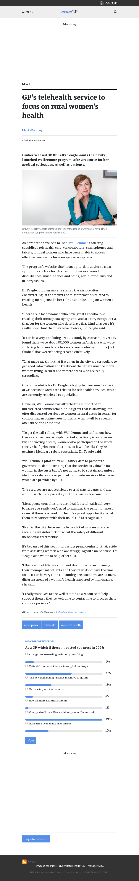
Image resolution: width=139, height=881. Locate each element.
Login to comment (36, 839)
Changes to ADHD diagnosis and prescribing (56, 654)
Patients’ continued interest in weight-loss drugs (58, 666)
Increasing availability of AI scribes (50, 723)
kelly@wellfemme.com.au (71, 612)
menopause (31, 625)
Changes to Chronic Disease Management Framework (62, 712)
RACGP (82, 865)
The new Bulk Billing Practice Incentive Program (58, 677)
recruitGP (93, 865)
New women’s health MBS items (48, 700)
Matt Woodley (32, 130)
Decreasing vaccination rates (46, 689)
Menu (27, 11)
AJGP (102, 865)
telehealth (50, 625)
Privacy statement (67, 865)
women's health (71, 625)
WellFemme (78, 243)
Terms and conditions (45, 865)
